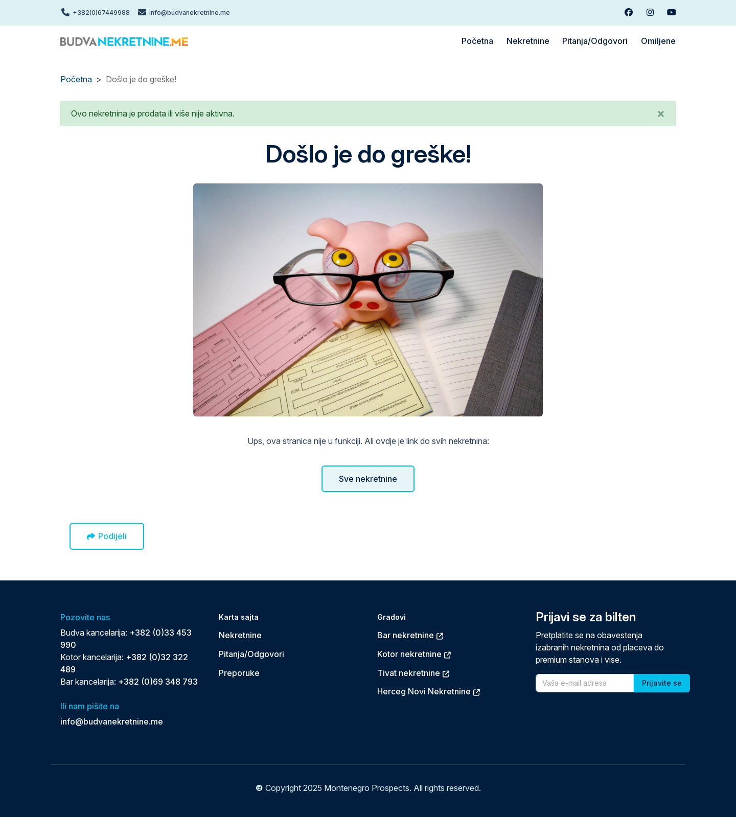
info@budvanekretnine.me (111, 721)
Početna (76, 79)
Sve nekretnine (368, 479)
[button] (661, 113)
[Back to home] (124, 41)
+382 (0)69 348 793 (158, 681)
